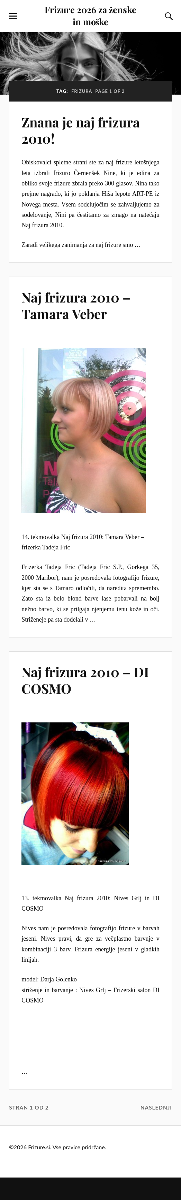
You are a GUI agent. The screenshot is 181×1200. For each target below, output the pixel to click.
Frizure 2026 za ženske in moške (90, 15)
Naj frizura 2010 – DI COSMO (85, 680)
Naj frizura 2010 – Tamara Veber (75, 305)
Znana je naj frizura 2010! (80, 130)
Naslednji (156, 1107)
